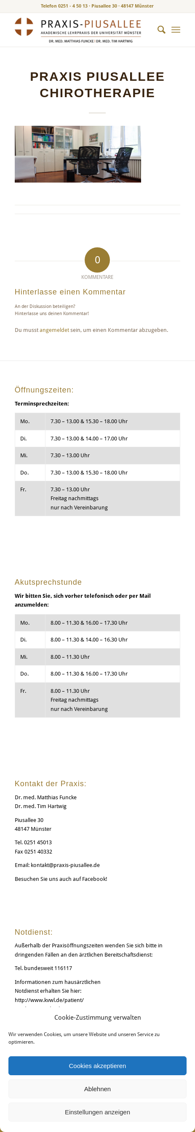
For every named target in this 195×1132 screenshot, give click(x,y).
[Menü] (175, 30)
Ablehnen (97, 1088)
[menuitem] (157, 30)
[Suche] (157, 30)
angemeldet (54, 330)
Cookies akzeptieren (97, 1065)
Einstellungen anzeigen (97, 1112)
